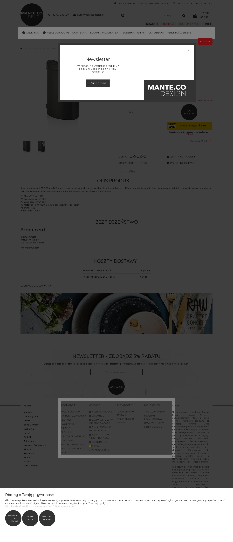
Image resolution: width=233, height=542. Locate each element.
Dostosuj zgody (30, 518)
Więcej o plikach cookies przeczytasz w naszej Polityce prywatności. (39, 506)
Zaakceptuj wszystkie (47, 518)
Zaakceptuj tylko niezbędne (13, 518)
